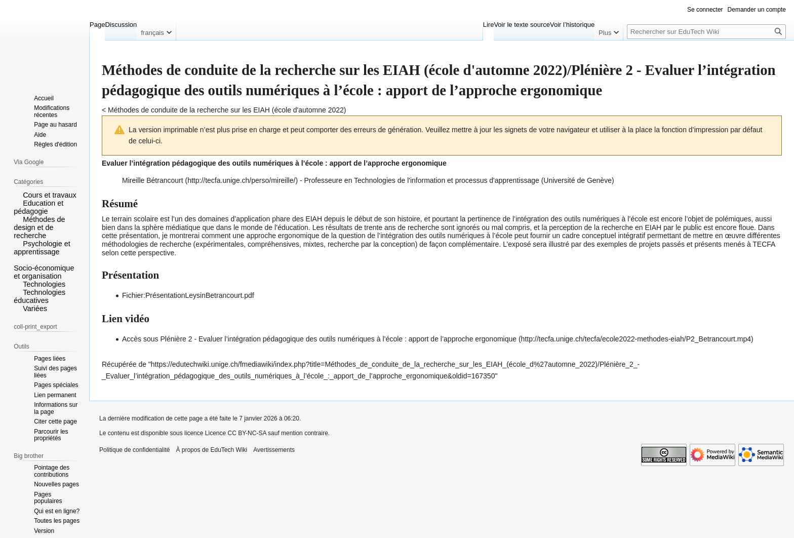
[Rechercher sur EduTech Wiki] (706, 31)
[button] (17, 194)
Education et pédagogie (38, 207)
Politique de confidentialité (134, 449)
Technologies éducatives (39, 296)
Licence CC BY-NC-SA (235, 433)
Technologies (44, 284)
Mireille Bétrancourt (152, 180)
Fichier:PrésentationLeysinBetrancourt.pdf (188, 295)
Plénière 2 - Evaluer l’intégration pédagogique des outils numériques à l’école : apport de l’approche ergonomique (338, 339)
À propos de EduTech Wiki (211, 449)
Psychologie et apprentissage (42, 248)
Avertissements (274, 449)
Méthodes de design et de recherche (39, 227)
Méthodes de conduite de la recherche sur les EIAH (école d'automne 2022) (227, 110)
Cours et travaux (49, 195)
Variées (35, 308)
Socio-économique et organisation (44, 272)
